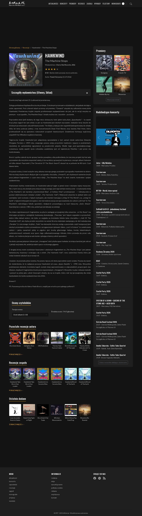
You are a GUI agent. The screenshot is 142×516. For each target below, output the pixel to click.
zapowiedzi (13, 485)
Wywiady (97, 3)
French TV (122, 73)
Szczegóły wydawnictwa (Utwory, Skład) (31, 92)
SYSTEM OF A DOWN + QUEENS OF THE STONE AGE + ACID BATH (110, 302)
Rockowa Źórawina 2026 (105, 251)
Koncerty (63, 3)
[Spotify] (99, 478)
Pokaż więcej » (15, 354)
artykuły (12, 498)
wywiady (12, 501)
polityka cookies (57, 488)
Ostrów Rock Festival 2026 (106, 321)
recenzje (12, 488)
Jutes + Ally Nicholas (104, 162)
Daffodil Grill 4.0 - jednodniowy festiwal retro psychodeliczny (111, 210)
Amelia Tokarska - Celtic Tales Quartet (111, 345)
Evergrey (104, 73)
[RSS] (104, 478)
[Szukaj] (131, 3)
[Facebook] (94, 478)
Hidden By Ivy (104, 94)
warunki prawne (56, 485)
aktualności (13, 478)
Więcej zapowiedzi (113, 100)
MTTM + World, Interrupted (106, 190)
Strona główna (14, 48)
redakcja (54, 478)
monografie (13, 494)
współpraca (55, 494)
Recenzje (81, 3)
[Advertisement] (71, 25)
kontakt (54, 498)
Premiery (72, 3)
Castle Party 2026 (103, 272)
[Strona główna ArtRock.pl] (17, 3)
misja (53, 481)
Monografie (116, 3)
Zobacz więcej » (16, 424)
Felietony (106, 3)
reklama (54, 491)
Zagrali (89, 3)
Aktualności (53, 3)
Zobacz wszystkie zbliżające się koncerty (113, 362)
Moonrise (122, 94)
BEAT (98, 260)
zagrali (11, 491)
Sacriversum (101, 172)
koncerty (12, 481)
